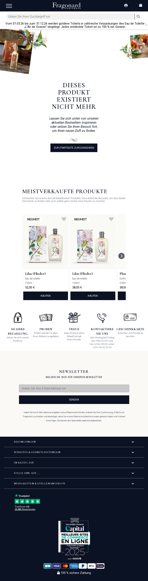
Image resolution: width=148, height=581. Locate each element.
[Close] (146, 25)
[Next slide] (121, 256)
